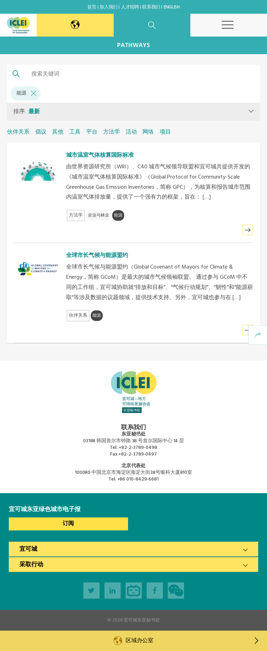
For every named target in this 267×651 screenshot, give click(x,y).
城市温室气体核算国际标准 (100, 155)
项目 (165, 132)
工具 (75, 132)
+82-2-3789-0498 (138, 448)
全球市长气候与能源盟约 (97, 255)
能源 (26, 93)
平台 (91, 132)
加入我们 (108, 7)
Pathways (133, 45)
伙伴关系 (18, 132)
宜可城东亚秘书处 (141, 620)
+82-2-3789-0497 (137, 454)
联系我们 (151, 7)
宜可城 (28, 549)
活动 (131, 132)
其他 (57, 132)
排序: (26, 111)
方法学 (111, 132)
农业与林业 (98, 215)
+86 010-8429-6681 (138, 479)
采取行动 (31, 564)
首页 (91, 7)
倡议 (40, 132)
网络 (148, 132)
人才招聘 (130, 7)
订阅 (68, 523)
